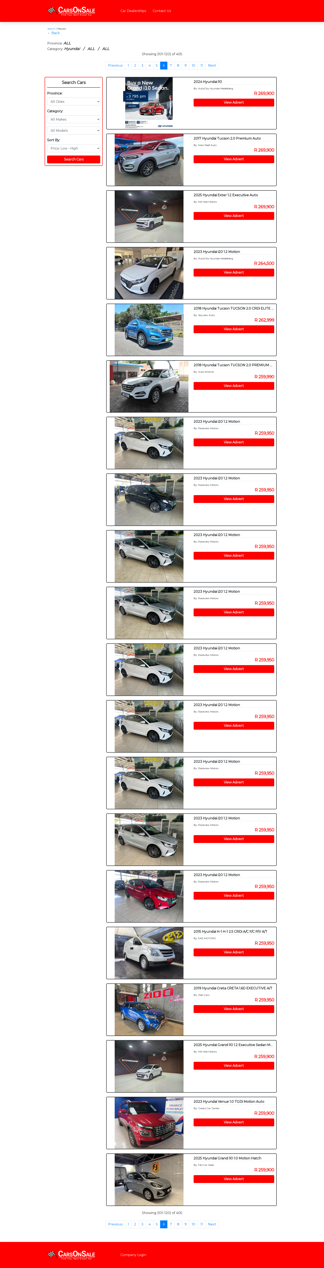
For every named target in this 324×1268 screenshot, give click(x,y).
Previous (115, 65)
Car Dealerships (133, 11)
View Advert (234, 102)
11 (201, 65)
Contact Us (162, 11)
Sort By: (53, 140)
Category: (55, 111)
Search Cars (74, 82)
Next (212, 65)
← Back (53, 33)
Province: (54, 93)
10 (193, 65)
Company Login (133, 1255)
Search (51, 28)
